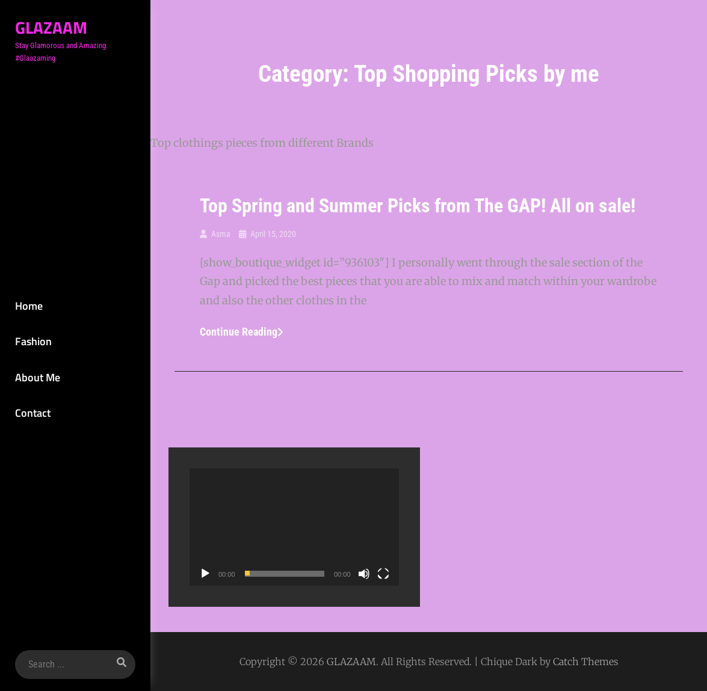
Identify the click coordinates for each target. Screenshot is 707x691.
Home (29, 306)
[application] (294, 527)
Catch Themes (586, 662)
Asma (220, 234)
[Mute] (364, 574)
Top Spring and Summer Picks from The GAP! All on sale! (417, 205)
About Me (37, 377)
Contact (33, 413)
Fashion (33, 341)
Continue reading (241, 331)
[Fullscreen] (383, 574)
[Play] (205, 574)
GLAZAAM (51, 27)
